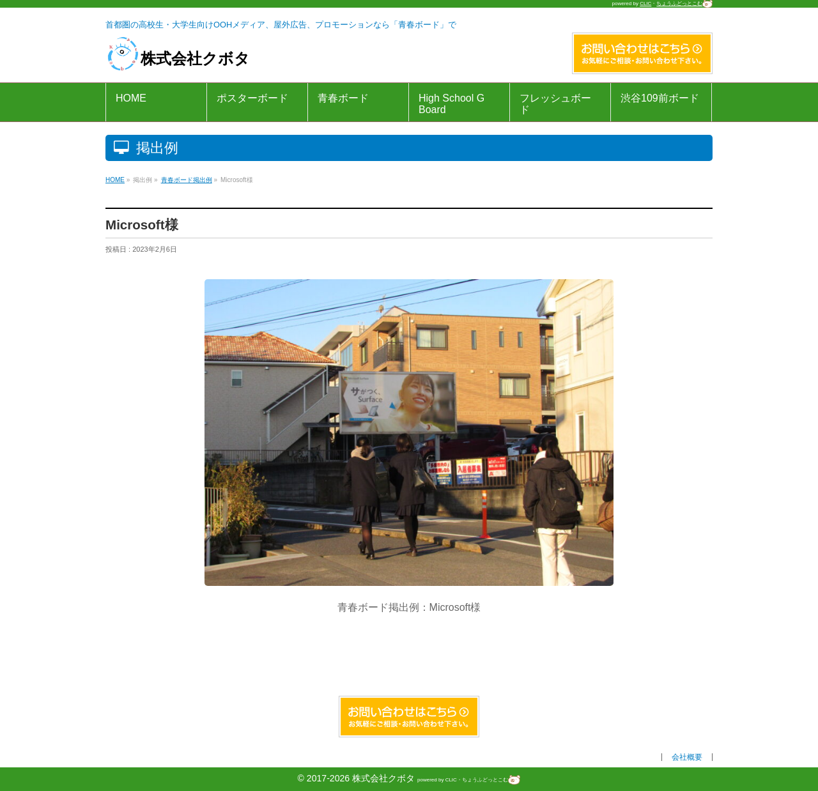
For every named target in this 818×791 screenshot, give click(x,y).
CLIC (645, 3)
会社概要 (687, 757)
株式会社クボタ (177, 58)
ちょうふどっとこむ (684, 3)
